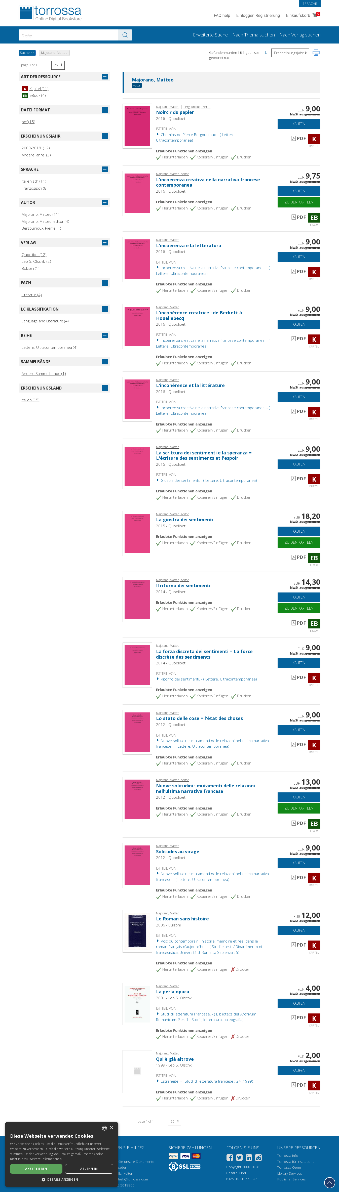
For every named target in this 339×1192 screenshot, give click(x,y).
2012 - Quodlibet (170, 724)
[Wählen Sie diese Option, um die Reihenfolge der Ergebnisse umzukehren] (290, 53)
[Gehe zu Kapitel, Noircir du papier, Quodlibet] (137, 125)
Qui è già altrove (175, 1059)
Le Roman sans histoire (182, 919)
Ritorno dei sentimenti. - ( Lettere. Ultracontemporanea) (206, 679)
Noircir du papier (175, 112)
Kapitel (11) (35, 88)
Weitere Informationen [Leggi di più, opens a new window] (45, 1159)
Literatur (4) (32, 294)
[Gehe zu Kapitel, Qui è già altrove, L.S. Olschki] (137, 1071)
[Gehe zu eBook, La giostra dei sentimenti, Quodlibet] (137, 532)
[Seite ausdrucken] (316, 53)
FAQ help (222, 16)
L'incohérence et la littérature (190, 385)
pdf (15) (28, 121)
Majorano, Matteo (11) (40, 214)
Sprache (310, 3)
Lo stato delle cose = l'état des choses (199, 718)
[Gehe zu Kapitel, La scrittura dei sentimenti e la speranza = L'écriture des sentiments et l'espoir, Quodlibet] (137, 466)
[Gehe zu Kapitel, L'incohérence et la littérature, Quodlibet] (137, 398)
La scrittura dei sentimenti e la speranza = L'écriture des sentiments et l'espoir (204, 455)
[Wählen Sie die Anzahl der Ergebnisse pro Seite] (58, 65)
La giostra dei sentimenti (184, 520)
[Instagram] (258, 1158)
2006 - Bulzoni (168, 924)
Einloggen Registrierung (258, 16)
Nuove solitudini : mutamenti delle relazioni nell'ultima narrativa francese (205, 788)
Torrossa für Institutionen (297, 1161)
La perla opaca (172, 992)
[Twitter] (239, 1158)
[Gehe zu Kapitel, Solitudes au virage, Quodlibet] (137, 864)
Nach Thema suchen (254, 35)
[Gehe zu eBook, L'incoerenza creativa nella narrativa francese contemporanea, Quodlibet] (137, 192)
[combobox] (75, 34)
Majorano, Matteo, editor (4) (45, 221)
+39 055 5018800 (120, 1185)
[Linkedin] (249, 1158)
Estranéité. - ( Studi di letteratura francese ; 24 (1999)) (205, 1081)
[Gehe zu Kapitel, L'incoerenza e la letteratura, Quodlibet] (137, 258)
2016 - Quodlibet (170, 118)
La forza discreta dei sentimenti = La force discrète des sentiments (204, 654)
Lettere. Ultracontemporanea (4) (50, 347)
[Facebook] (229, 1158)
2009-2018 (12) (36, 147)
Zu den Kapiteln (299, 202)
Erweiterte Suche (210, 35)
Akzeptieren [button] (36, 1169)
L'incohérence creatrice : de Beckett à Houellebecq (199, 315)
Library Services (289, 1173)
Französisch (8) (35, 188)
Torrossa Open (289, 1167)
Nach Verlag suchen (300, 35)
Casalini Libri (236, 1173)
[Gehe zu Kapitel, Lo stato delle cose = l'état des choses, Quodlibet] (137, 731)
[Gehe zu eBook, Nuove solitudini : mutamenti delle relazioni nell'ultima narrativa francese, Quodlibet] (137, 798)
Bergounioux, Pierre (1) (41, 228)
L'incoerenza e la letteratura (188, 245)
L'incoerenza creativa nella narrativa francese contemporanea (208, 182)
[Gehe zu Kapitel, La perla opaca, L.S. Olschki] (137, 1003)
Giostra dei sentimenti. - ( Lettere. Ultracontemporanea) (206, 480)
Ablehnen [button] (89, 1169)
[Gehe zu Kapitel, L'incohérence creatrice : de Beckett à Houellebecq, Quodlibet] (137, 325)
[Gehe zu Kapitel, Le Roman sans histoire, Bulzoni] (137, 930)
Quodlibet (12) (34, 254)
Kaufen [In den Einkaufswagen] (298, 123)
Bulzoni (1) (31, 268)
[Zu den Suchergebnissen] (125, 34)
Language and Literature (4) (45, 320)
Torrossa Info (287, 1155)
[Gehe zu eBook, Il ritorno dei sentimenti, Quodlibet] (137, 598)
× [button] (111, 1128)
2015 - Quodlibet (170, 464)
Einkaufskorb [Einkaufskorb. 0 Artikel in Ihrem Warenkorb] (302, 15)
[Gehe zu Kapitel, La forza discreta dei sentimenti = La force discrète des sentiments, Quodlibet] (137, 664)
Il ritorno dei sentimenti (183, 585)
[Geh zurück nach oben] (329, 1182)
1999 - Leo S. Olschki (174, 1065)
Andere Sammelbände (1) (44, 373)
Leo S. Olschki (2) (36, 261)
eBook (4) (34, 95)
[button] (265, 52)
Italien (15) (31, 399)
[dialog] (61, 1154)
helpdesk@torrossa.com (129, 1179)
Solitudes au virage (177, 851)
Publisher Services (291, 1179)
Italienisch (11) (34, 181)
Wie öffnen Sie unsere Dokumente (127, 1161)
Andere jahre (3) (36, 154)
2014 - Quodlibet (170, 591)
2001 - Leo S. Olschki (174, 997)
